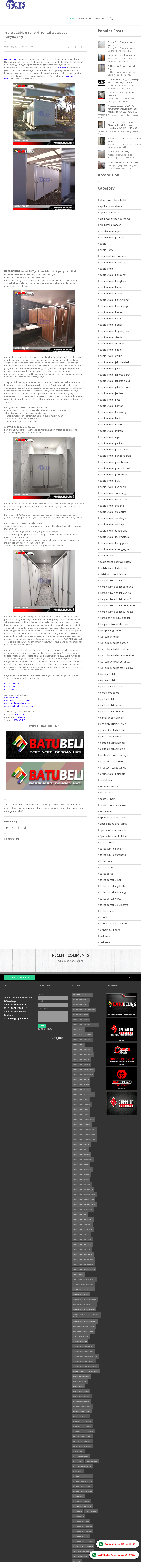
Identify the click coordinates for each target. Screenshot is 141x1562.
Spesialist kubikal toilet (113, 811)
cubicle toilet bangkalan (113, 268)
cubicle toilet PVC (110, 468)
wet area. (105, 930)
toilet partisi (107, 861)
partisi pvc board (109, 680)
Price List (123, 6)
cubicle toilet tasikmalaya (114, 524)
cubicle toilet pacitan (112, 431)
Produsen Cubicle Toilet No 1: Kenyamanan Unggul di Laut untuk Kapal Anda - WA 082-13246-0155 (122, 96)
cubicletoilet (107, 543)
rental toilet (107, 767)
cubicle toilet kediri (111, 406)
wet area (105, 923)
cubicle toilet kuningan (113, 412)
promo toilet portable (112, 761)
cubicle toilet (17, 792)
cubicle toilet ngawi (111, 424)
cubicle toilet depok (111, 337)
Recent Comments (70, 942)
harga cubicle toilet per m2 (115, 587)
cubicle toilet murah (111, 418)
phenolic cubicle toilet (112, 718)
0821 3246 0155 (19, 992)
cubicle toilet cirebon (112, 331)
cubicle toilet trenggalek (114, 530)
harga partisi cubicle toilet (115, 605)
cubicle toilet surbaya (112, 512)
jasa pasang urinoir (111, 618)
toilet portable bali (110, 867)
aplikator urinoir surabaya (115, 206)
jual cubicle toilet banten (114, 630)
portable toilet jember (112, 730)
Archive (132, 965)
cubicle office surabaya (113, 243)
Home (95, 6)
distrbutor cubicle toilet (113, 555)
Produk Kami (108, 6)
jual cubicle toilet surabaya (115, 649)
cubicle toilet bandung (113, 262)
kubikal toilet (107, 661)
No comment (27, 34)
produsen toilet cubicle (113, 755)
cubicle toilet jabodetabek (115, 350)
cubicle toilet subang (112, 493)
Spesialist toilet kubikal (113, 824)
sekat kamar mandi (111, 774)
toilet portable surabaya (114, 892)
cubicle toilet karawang (113, 399)
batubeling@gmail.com (16, 1006)
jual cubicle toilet (109, 624)
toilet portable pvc (110, 886)
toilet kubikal (107, 855)
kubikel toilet (107, 668)
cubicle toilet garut (111, 343)
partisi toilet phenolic (112, 699)
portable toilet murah (112, 736)
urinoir (104, 905)
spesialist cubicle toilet (113, 805)
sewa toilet (106, 799)
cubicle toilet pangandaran (115, 443)
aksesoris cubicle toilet (113, 187)
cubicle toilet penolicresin (114, 449)
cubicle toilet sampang (113, 480)
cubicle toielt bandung (113, 250)
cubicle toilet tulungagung (115, 537)
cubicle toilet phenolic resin (67, 792)
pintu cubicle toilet (110, 724)
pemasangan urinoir (112, 705)
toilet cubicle (17, 799)
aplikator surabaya (111, 194)
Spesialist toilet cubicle (113, 817)
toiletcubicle (107, 898)
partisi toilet (107, 686)
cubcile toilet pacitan (112, 225)
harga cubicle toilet (63, 795)
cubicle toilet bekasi (111, 300)
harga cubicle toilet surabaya (116, 599)
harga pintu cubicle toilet (114, 611)
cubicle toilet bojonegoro (114, 318)
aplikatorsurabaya (110, 212)
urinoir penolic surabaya (114, 911)
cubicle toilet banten (111, 281)
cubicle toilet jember (111, 381)
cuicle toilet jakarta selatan (115, 549)
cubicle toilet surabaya (40, 795)
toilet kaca (106, 849)
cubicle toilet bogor (111, 312)
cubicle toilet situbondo (113, 487)
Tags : (7, 792)
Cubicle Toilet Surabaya (19, 965)
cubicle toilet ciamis (111, 325)
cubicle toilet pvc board (16, 795)
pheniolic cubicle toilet (113, 711)
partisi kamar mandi (111, 674)
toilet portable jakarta (112, 873)
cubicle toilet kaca (110, 387)
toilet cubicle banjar (111, 836)
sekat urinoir (107, 786)
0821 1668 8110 (19, 995)
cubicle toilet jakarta (111, 356)
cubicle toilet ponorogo (113, 462)
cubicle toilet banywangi (114, 293)
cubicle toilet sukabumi (113, 499)
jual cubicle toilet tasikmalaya (117, 655)
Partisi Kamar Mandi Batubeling (121, 43)
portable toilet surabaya (114, 742)
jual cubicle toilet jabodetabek (117, 643)
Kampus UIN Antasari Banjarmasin (123, 150)
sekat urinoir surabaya (113, 792)
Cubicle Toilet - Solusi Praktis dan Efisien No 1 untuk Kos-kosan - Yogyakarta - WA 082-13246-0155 (122, 112)
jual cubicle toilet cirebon (114, 636)
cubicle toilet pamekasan (114, 437)
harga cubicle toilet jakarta (115, 580)
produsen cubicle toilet (113, 749)
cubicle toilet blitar (110, 306)
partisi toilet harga (111, 693)
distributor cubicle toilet (114, 562)
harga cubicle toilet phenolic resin (119, 593)
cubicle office (107, 237)
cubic (103, 231)
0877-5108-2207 (19, 999)
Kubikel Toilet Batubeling (118, 139)
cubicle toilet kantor (111, 393)
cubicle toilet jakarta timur (115, 368)
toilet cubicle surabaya (113, 842)
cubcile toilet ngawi (111, 219)
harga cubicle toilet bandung (116, 574)
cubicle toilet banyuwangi (39, 792)
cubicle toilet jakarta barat (115, 362)
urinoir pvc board (110, 917)
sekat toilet (106, 780)
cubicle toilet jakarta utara (115, 374)
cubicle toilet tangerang (113, 518)
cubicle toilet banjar (111, 275)
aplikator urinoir (109, 200)
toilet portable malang (113, 880)
